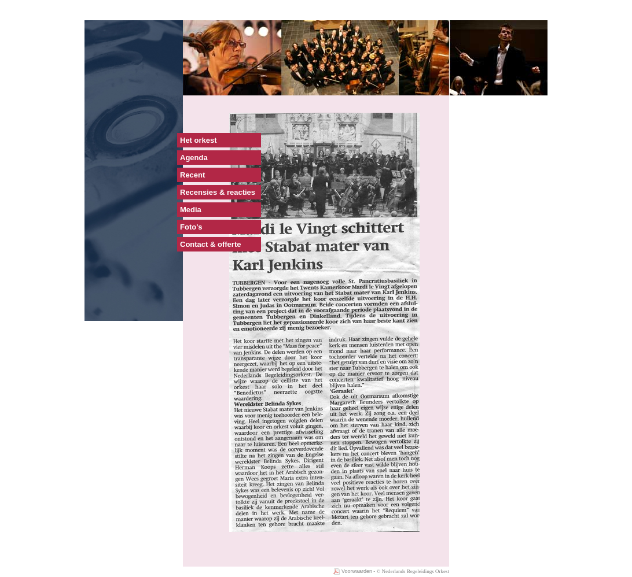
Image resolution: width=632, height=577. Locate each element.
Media (190, 209)
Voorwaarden (352, 571)
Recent (192, 175)
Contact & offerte (210, 244)
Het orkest (198, 140)
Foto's (191, 227)
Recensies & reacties (217, 192)
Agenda (194, 157)
